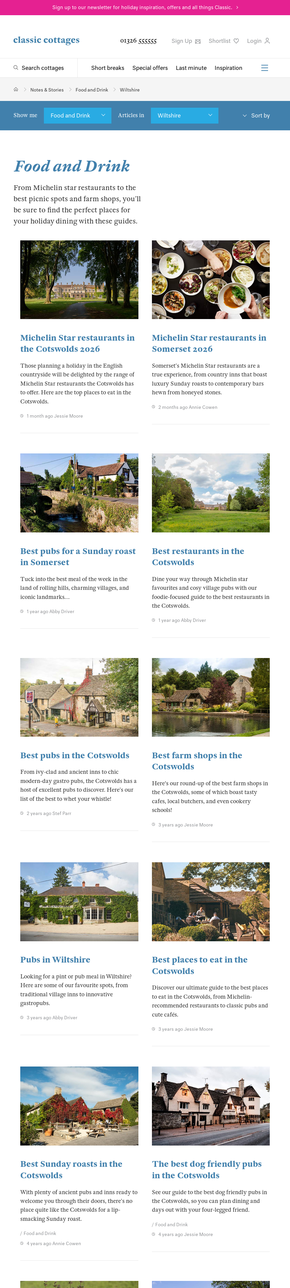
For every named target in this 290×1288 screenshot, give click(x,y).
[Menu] (264, 68)
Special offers (150, 67)
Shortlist (224, 40)
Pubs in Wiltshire (55, 959)
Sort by (260, 115)
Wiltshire (169, 115)
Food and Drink (70, 115)
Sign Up (186, 40)
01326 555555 (138, 40)
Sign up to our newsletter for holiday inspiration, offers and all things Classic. (142, 7)
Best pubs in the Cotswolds (74, 755)
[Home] (16, 89)
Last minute (191, 67)
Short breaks (107, 67)
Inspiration (228, 67)
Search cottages (43, 67)
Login (258, 40)
